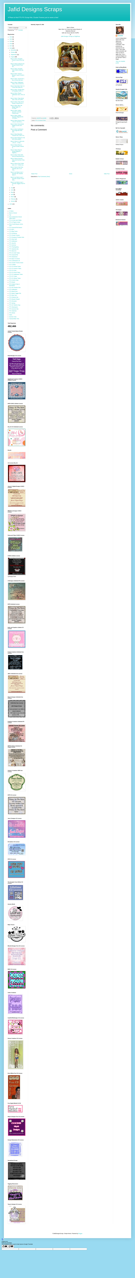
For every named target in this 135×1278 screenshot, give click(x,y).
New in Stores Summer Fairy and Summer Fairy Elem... (17, 160)
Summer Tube (12, 317)
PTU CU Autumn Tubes (15, 268)
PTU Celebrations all (14, 260)
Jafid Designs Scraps (35, 9)
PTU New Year (13, 295)
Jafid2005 (120, 35)
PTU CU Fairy (12, 270)
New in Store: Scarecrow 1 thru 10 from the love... (17, 79)
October (13, 52)
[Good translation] (5, 1246)
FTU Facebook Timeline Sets (16, 237)
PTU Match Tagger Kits (15, 293)
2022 (11, 39)
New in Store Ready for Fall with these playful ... (18, 138)
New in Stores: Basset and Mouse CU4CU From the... (17, 65)
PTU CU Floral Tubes (14, 272)
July (12, 187)
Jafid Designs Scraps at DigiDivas (70, 36)
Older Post (106, 173)
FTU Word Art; (12, 251)
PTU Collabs (12, 264)
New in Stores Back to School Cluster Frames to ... (17, 146)
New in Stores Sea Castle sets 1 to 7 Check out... (17, 164)
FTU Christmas (13, 233)
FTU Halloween (13, 241)
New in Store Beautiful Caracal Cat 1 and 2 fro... (18, 134)
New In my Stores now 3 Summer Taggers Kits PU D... (18, 184)
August (13, 56)
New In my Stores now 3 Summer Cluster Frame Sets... (17, 179)
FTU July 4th (12, 243)
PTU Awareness (13, 256)
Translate (18, 30)
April (12, 194)
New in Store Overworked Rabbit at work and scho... (17, 125)
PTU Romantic (13, 301)
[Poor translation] (11, 1246)
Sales (10, 314)
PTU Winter (12, 313)
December (14, 50)
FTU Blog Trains (13, 231)
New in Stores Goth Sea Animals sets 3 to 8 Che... (17, 169)
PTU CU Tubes (13, 276)
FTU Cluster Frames (14, 235)
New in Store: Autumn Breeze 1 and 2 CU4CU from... (17, 75)
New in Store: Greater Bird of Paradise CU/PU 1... (17, 90)
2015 (11, 204)
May (12, 192)
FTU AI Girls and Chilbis (15, 220)
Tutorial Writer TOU (14, 318)
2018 (11, 43)
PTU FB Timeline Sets (15, 287)
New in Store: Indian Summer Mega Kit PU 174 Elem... (17, 117)
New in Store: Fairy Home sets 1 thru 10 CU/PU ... (17, 99)
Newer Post (34, 173)
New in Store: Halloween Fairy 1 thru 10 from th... (17, 83)
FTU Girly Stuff (13, 239)
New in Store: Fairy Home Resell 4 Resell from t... (17, 102)
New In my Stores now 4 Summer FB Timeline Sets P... (17, 173)
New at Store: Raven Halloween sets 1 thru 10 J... (18, 95)
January (13, 201)
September (14, 54)
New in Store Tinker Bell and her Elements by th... (18, 155)
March (12, 196)
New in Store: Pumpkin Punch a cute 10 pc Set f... (17, 60)
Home (70, 173)
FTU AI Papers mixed (14, 222)
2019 (11, 41)
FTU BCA (11, 229)
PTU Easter (12, 282)
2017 (11, 46)
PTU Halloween (13, 289)
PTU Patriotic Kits (13, 297)
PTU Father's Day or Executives (14, 284)
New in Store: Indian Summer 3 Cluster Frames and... (16, 112)
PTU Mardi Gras (13, 291)
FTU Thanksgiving (14, 247)
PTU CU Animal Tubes (40, 120)
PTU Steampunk (13, 307)
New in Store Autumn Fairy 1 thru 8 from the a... (17, 121)
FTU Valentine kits (14, 249)
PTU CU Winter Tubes (15, 278)
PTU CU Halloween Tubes (16, 274)
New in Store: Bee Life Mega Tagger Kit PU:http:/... (16, 107)
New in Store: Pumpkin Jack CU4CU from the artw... (17, 70)
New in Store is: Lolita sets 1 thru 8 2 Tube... (17, 142)
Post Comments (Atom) (44, 176)
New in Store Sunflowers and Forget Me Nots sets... (17, 130)
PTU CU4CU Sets (13, 280)
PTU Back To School (14, 258)
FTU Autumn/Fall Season (15, 227)
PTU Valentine (12, 311)
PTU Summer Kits (13, 309)
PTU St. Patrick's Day (14, 305)
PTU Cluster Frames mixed (16, 262)
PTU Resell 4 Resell (14, 299)
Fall (10, 215)
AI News (11, 211)
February (13, 199)
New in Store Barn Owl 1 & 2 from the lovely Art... (17, 86)
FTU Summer (12, 245)
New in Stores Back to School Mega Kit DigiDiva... (16, 151)
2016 (11, 48)
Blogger (80, 1233)
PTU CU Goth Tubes (14, 253)
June (12, 190)
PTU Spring (12, 303)
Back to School (13, 213)
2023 (11, 37)
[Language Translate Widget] (17, 27)
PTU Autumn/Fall (13, 255)
